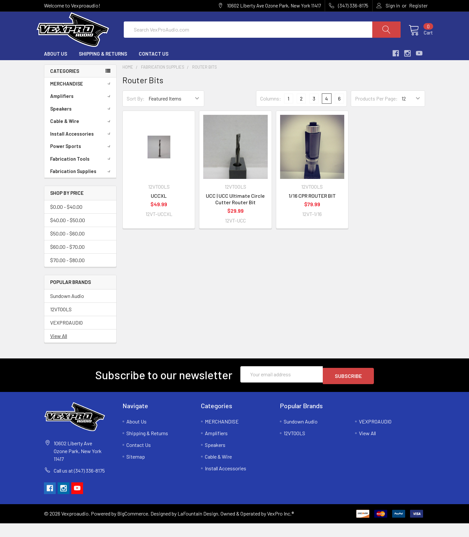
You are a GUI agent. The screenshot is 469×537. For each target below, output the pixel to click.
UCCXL (159, 211)
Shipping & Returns (103, 69)
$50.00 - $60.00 (67, 249)
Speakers (81, 124)
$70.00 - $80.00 (67, 275)
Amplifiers (81, 111)
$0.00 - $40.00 (66, 222)
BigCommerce (132, 527)
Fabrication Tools (81, 174)
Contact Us (153, 69)
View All (58, 351)
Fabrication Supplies (81, 187)
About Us (55, 69)
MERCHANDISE (81, 99)
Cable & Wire (81, 137)
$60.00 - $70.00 (67, 262)
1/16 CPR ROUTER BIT (312, 211)
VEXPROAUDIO (66, 338)
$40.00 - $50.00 (67, 235)
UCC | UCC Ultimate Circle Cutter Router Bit (235, 214)
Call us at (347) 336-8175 (79, 484)
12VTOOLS (61, 324)
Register (418, 5)
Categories (64, 86)
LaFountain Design (198, 527)
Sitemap (135, 470)
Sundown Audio (67, 311)
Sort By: (136, 114)
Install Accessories (81, 149)
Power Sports (81, 162)
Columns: (270, 114)
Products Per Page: (376, 114)
